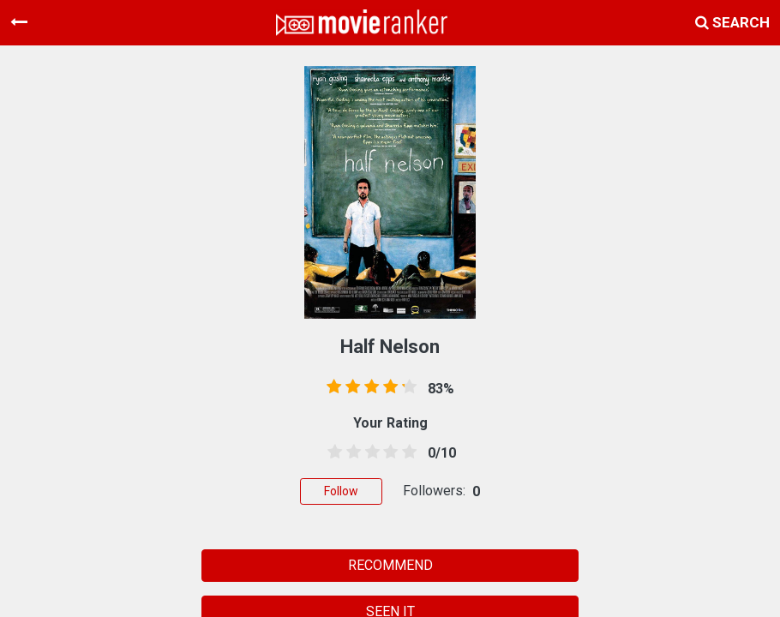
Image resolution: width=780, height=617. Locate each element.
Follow (341, 491)
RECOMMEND (390, 565)
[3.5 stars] (387, 452)
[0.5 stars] (332, 452)
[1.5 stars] (351, 452)
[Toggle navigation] (19, 22)
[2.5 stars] (369, 452)
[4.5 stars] (406, 452)
